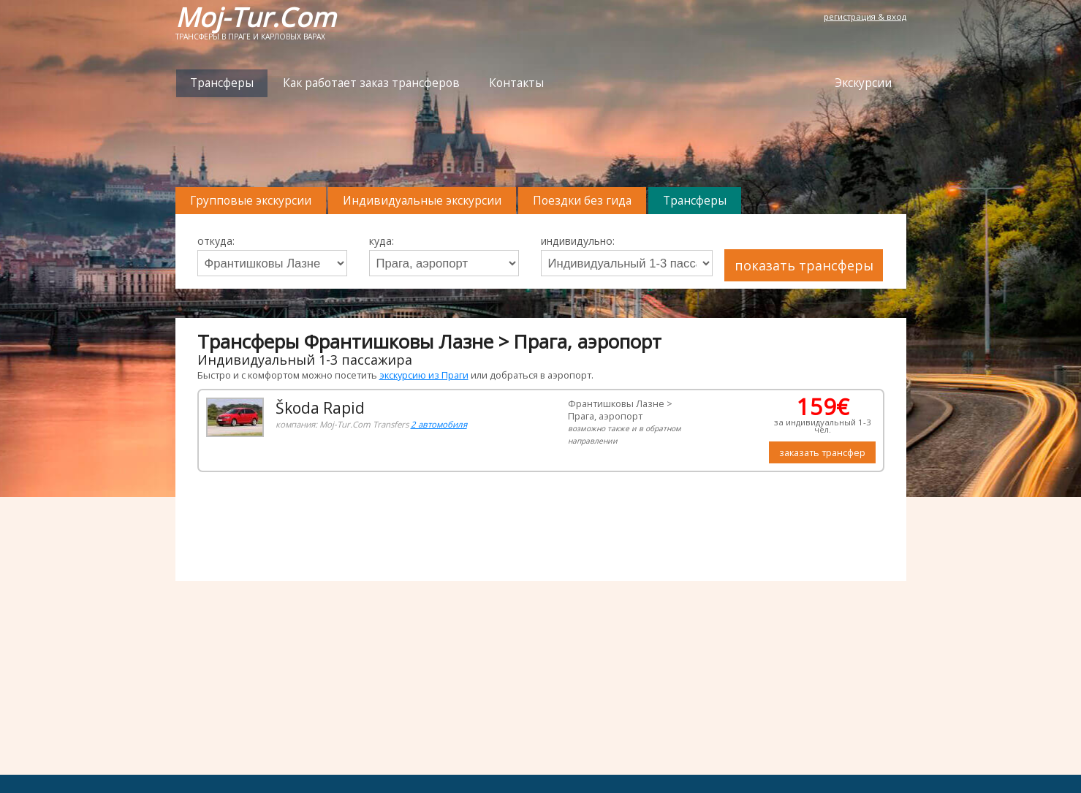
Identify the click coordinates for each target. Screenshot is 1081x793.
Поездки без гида (582, 200)
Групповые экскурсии (250, 200)
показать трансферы (804, 265)
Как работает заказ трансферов (371, 83)
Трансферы (222, 83)
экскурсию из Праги (424, 375)
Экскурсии (863, 83)
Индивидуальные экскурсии (422, 200)
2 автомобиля (439, 424)
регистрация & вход (865, 16)
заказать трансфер (822, 452)
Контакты (516, 83)
